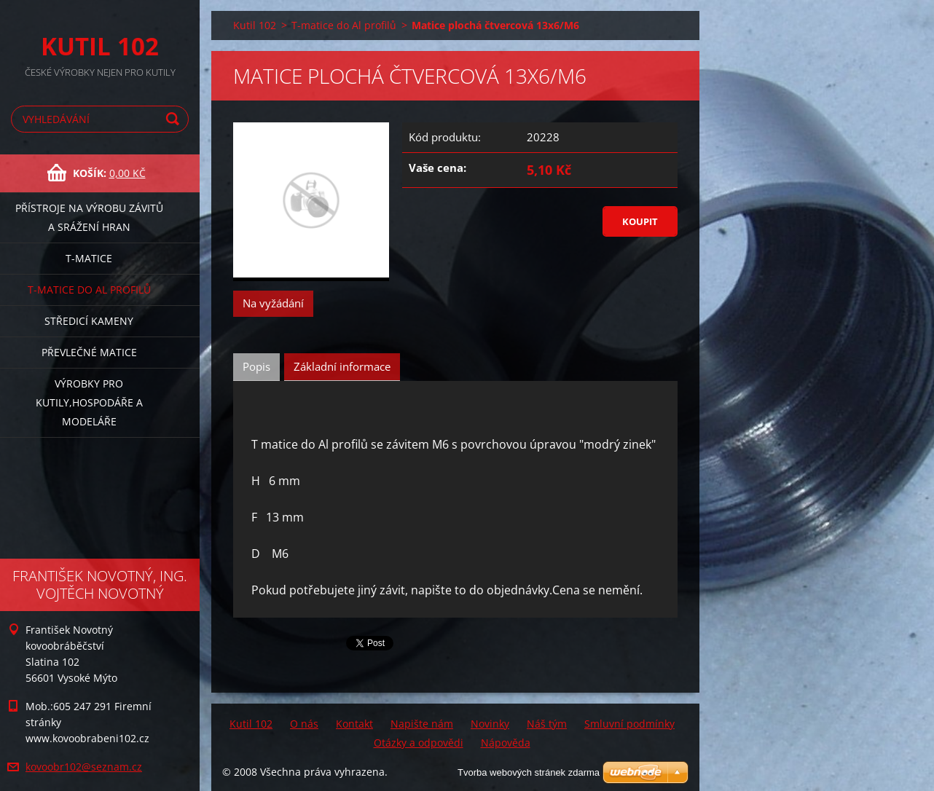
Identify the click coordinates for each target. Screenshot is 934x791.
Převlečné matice (89, 352)
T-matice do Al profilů (89, 289)
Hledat (174, 119)
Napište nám (422, 724)
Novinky (490, 724)
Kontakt (354, 724)
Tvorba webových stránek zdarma (529, 772)
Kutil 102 (254, 25)
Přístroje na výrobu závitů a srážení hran (89, 217)
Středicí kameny (88, 321)
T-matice (89, 258)
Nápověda (505, 742)
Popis (256, 366)
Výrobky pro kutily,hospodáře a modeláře (89, 402)
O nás (304, 724)
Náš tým (547, 724)
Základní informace (342, 366)
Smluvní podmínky (629, 724)
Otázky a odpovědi (418, 742)
